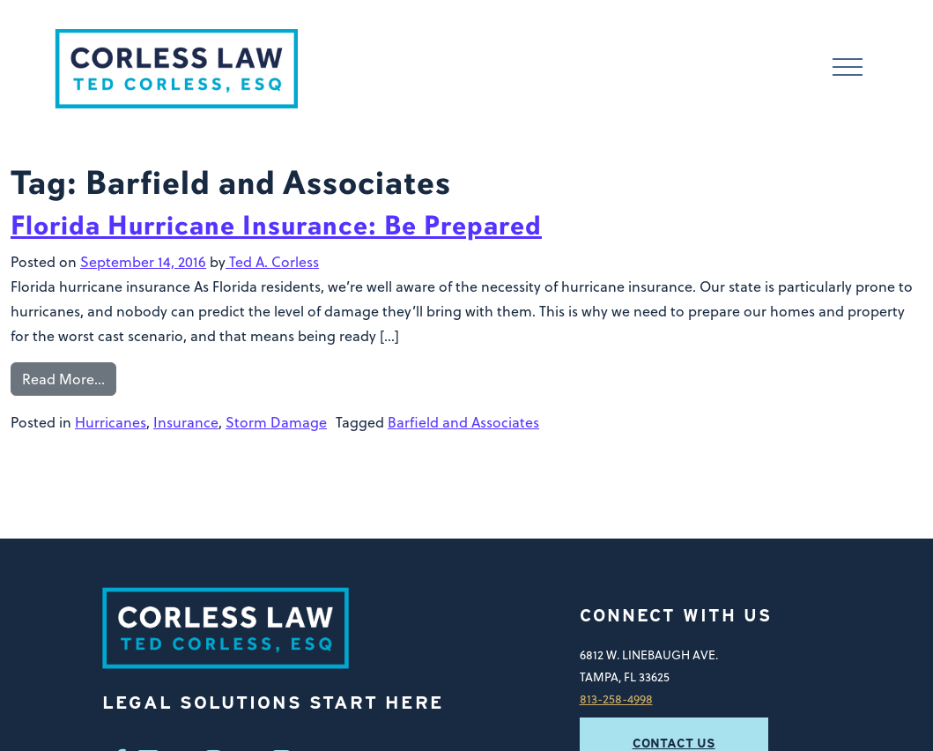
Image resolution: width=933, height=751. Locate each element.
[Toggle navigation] (847, 69)
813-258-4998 (616, 698)
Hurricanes (110, 422)
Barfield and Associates (463, 422)
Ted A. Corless (272, 261)
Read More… (63, 379)
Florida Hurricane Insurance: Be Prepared (276, 225)
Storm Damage (276, 422)
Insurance (185, 422)
